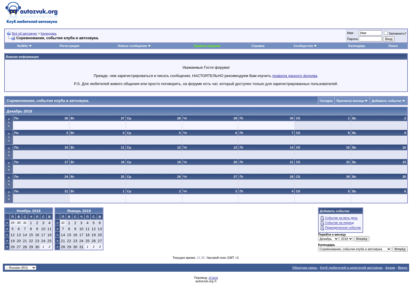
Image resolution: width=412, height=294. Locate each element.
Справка (257, 46)
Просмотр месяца (350, 100)
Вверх (402, 267)
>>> (9, 122)
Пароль (352, 39)
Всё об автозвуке (24, 33)
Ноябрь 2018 (28, 211)
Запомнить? (395, 33)
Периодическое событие (343, 228)
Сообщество (305, 46)
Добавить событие (386, 100)
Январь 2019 (79, 211)
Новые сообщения (132, 46)
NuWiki (22, 46)
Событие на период (339, 223)
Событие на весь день (341, 218)
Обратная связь (304, 267)
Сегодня (326, 100)
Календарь (49, 33)
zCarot (213, 277)
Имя (350, 33)
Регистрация (69, 46)
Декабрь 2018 (19, 111)
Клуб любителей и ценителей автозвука (351, 267)
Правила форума (207, 46)
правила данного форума (294, 76)
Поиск (393, 46)
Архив (390, 267)
